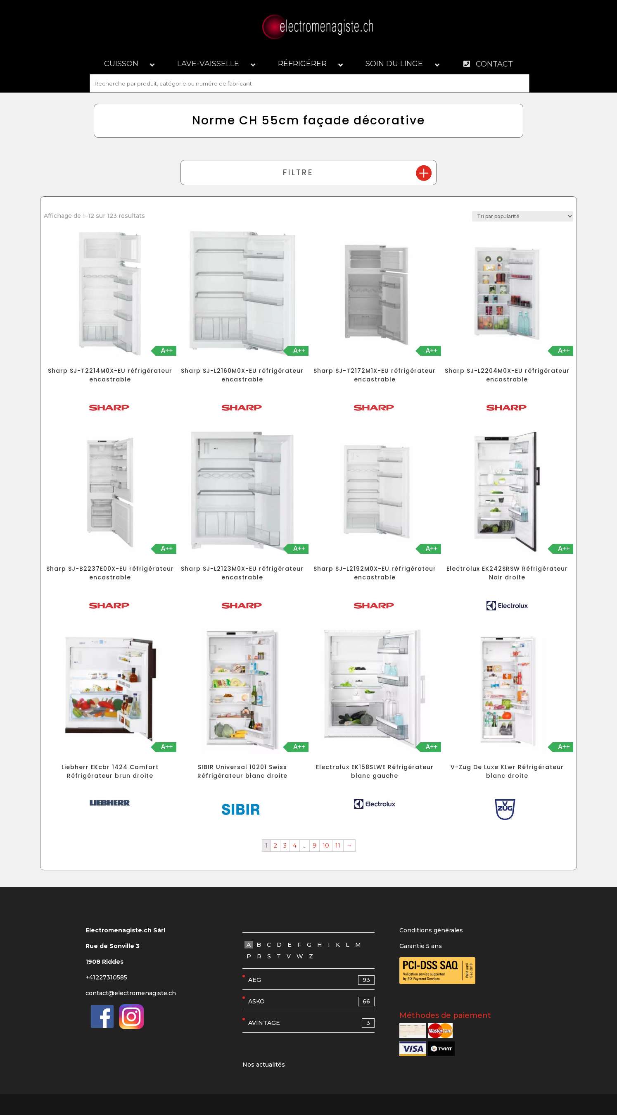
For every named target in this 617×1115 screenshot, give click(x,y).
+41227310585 (106, 977)
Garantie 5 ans (420, 946)
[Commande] (522, 216)
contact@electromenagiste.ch (130, 993)
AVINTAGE (311, 1023)
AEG (311, 980)
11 (337, 845)
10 (326, 845)
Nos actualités (263, 1064)
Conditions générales (431, 930)
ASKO (311, 1001)
